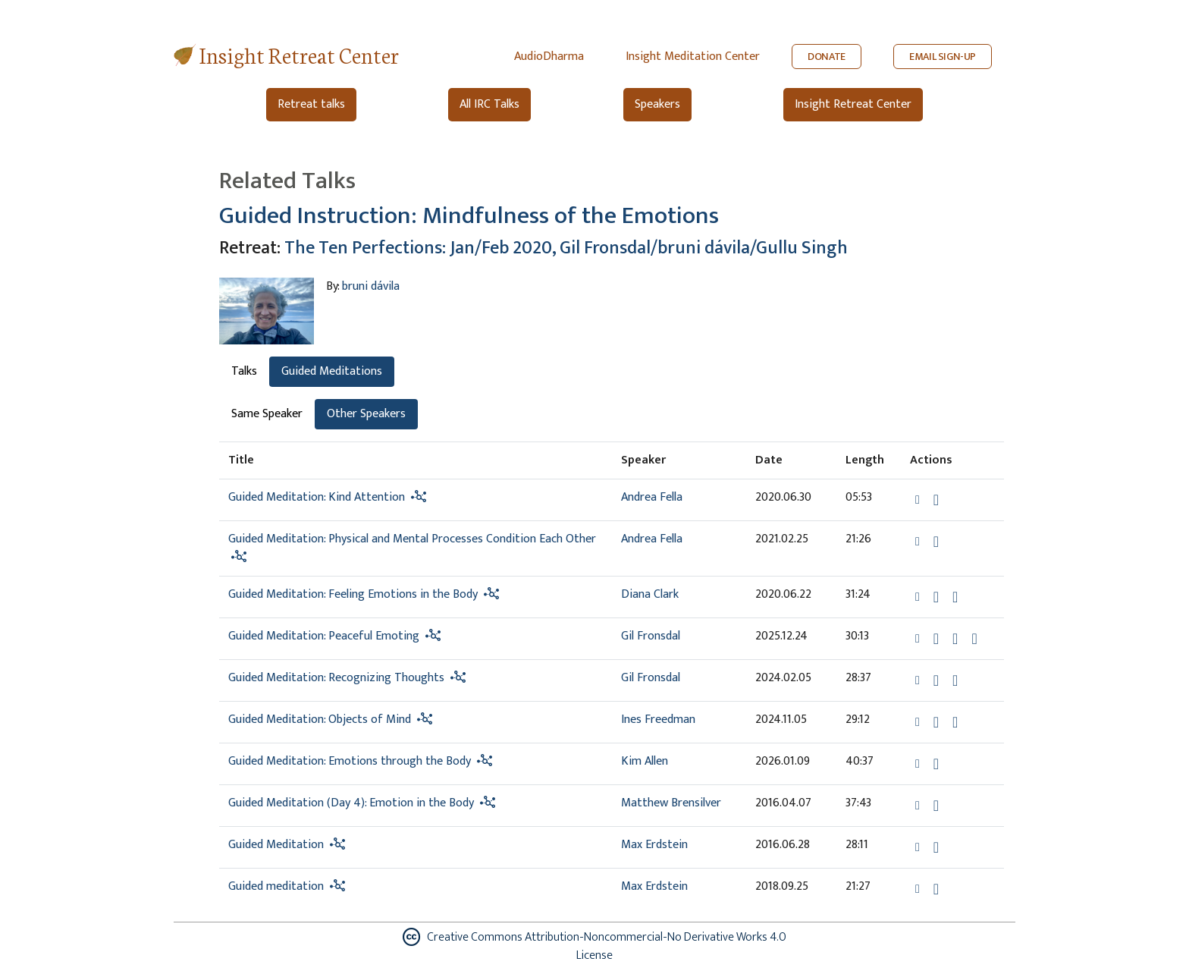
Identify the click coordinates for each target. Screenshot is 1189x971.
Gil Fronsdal (650, 636)
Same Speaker (267, 414)
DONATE (826, 56)
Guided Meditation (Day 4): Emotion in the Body (351, 803)
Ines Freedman (658, 719)
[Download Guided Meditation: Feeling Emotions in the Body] (936, 597)
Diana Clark (650, 594)
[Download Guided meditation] (936, 889)
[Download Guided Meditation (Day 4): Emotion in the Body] (936, 805)
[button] (919, 499)
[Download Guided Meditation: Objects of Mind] (936, 722)
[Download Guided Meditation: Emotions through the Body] (936, 764)
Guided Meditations (331, 371)
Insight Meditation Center (693, 56)
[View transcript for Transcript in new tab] (974, 637)
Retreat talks (311, 104)
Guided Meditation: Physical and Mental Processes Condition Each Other (412, 539)
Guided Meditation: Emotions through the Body (349, 761)
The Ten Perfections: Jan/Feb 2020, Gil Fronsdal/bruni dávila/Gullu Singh (566, 248)
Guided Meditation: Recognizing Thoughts (336, 678)
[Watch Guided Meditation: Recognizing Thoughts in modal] (955, 680)
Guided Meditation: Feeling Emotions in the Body (353, 594)
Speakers (657, 104)
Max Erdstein (654, 844)
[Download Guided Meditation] (936, 847)
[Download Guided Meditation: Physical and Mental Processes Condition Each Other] (936, 541)
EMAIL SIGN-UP (942, 56)
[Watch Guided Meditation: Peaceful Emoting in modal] (955, 639)
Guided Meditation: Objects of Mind (319, 719)
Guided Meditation (276, 844)
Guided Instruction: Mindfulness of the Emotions (469, 216)
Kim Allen (644, 761)
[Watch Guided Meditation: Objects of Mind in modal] (955, 722)
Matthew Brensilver (671, 803)
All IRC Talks (489, 104)
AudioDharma (549, 56)
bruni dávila (371, 286)
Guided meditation (276, 886)
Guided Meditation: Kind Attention (316, 497)
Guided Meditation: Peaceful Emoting (323, 636)
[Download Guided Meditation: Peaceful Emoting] (936, 638)
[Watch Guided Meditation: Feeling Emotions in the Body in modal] (955, 597)
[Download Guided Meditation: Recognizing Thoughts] (936, 680)
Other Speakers (366, 414)
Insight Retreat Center (299, 54)
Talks (244, 371)
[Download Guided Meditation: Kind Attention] (936, 500)
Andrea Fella (651, 497)
